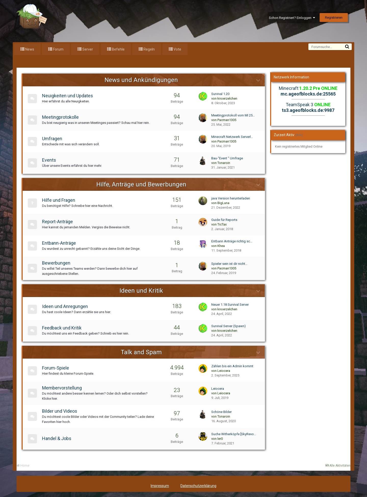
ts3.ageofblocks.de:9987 (308, 110)
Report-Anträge (58, 221)
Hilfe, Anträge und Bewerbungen (141, 184)
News (29, 49)
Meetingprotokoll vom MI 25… (233, 115)
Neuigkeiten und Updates (68, 95)
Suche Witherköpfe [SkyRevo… (233, 434)
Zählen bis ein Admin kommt (232, 366)
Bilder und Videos (60, 411)
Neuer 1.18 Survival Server (230, 304)
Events (50, 160)
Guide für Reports (224, 220)
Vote (177, 49)
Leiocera (223, 371)
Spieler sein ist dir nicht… (229, 264)
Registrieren (334, 17)
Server (87, 49)
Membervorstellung (63, 388)
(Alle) (299, 135)
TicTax (222, 224)
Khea (221, 246)
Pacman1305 (226, 120)
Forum (57, 49)
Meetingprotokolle (61, 117)
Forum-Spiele (56, 368)
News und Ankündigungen (141, 80)
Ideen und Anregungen (66, 306)
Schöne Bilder (221, 412)
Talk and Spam (141, 352)
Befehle (118, 49)
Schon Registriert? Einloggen (292, 18)
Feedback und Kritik (63, 327)
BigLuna (223, 203)
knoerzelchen (227, 98)
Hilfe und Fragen (59, 200)
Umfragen (53, 138)
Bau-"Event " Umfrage (227, 158)
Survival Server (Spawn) (228, 326)
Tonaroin (223, 163)
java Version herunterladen (230, 198)
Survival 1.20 (220, 94)
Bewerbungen (57, 263)
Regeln (149, 49)
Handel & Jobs (57, 438)
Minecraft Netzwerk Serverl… (232, 137)
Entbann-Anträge (60, 243)
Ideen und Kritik (141, 290)
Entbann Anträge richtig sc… (231, 241)
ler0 (220, 439)
